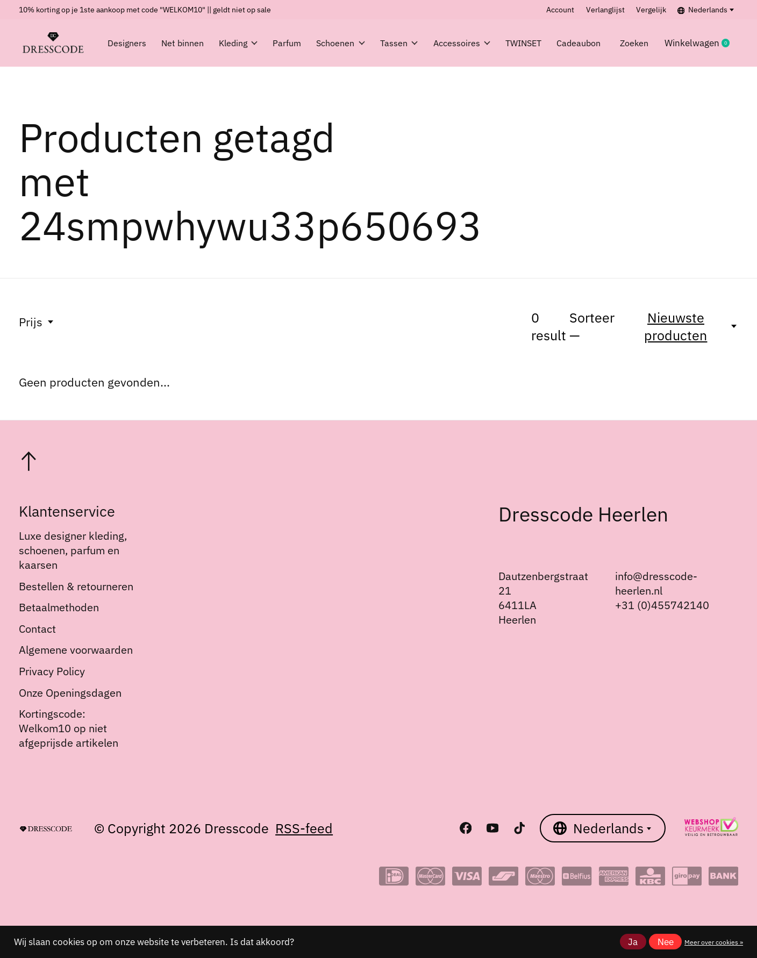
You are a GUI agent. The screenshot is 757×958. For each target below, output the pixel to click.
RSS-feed (304, 828)
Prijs (37, 322)
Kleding (231, 43)
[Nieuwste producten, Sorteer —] (682, 326)
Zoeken (651, 43)
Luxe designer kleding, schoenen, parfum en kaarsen (73, 550)
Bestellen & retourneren (76, 586)
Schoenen (341, 43)
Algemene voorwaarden (76, 649)
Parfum (283, 43)
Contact (37, 628)
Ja (633, 942)
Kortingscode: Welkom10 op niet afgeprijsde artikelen (68, 728)
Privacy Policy (52, 671)
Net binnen (179, 43)
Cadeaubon (595, 43)
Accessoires (469, 43)
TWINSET (535, 43)
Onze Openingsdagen (70, 692)
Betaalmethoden (59, 607)
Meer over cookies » (713, 942)
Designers (128, 43)
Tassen (403, 43)
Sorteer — (592, 326)
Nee (666, 942)
